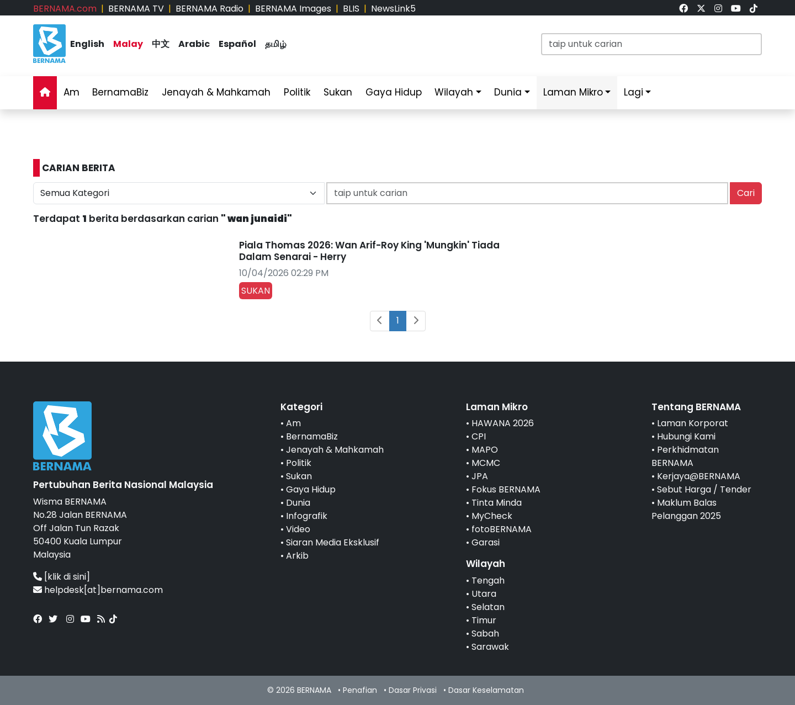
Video (298, 529)
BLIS (351, 8)
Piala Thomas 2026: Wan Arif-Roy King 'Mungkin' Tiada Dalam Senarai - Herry (369, 250)
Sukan (338, 92)
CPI (478, 436)
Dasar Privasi (413, 690)
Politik (297, 92)
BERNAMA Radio (209, 8)
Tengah (488, 580)
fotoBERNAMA (501, 529)
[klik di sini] (67, 576)
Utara (483, 593)
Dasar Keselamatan (486, 690)
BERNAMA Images (293, 8)
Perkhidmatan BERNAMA (685, 456)
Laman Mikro (573, 92)
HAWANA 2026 (502, 423)
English (87, 44)
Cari (746, 193)
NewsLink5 (393, 8)
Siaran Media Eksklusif (332, 542)
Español (237, 44)
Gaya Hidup (393, 92)
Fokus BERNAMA (505, 489)
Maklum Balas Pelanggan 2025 (686, 509)
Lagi (633, 92)
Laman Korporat (692, 423)
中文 (160, 44)
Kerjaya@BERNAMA (698, 476)
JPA (479, 476)
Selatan (488, 607)
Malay (128, 44)
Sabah (485, 633)
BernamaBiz (120, 92)
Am (71, 92)
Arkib (297, 555)
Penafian (360, 690)
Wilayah (453, 92)
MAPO (484, 449)
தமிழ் (276, 44)
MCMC (485, 463)
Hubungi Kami (686, 436)
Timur (483, 620)
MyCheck (491, 516)
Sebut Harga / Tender (704, 489)
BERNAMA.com (65, 8)
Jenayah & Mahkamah (216, 92)
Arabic (194, 44)
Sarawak (490, 646)
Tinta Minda (496, 502)
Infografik (306, 516)
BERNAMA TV (136, 8)
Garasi (485, 542)
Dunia (508, 92)
